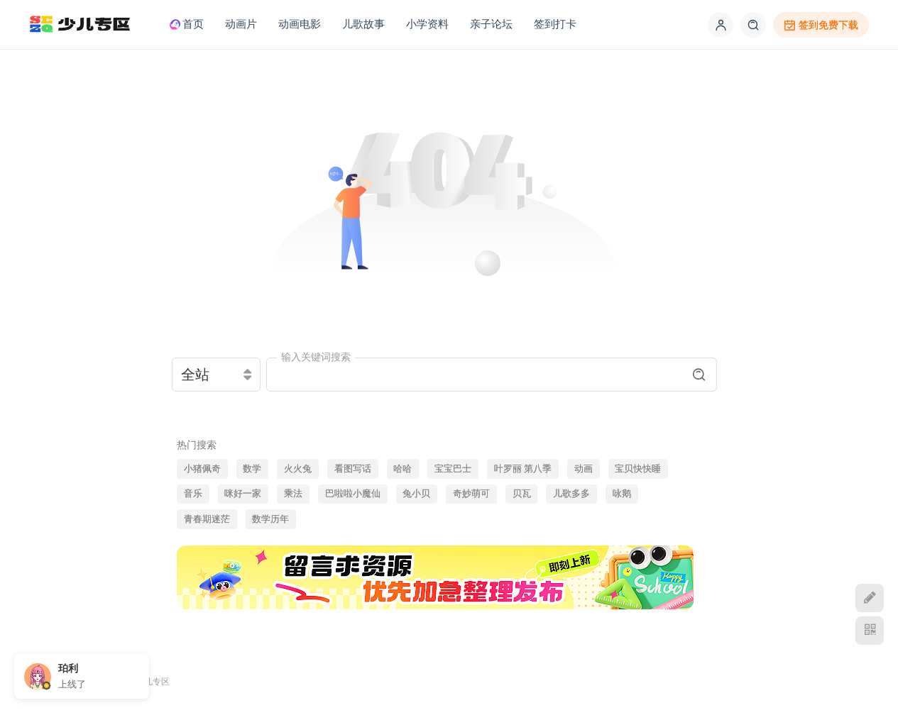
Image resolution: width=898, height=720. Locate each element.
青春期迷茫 (207, 519)
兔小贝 (416, 494)
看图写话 (352, 469)
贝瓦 (522, 494)
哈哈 (402, 469)
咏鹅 (622, 494)
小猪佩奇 (202, 469)
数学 (252, 469)
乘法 (293, 494)
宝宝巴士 (452, 469)
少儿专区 (153, 681)
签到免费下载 (821, 25)
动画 (583, 469)
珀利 (68, 668)
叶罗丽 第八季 (523, 469)
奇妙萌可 (471, 494)
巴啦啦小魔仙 (352, 494)
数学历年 (270, 519)
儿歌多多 (571, 494)
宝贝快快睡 (638, 469)
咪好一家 (242, 494)
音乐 (193, 494)
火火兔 (298, 469)
